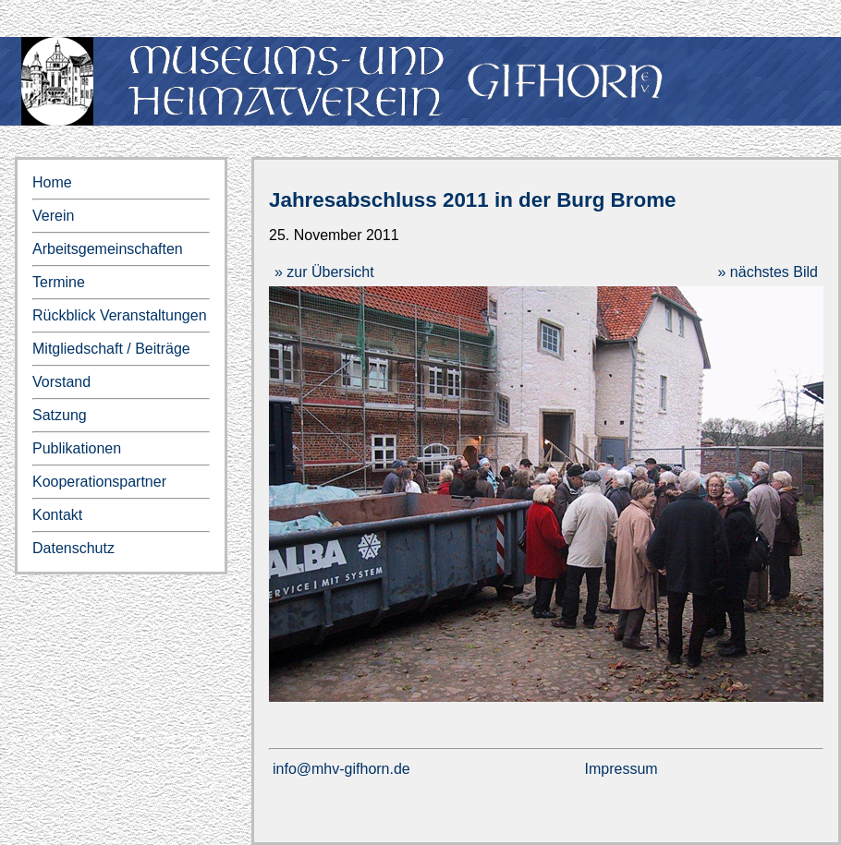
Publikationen (76, 448)
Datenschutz (73, 548)
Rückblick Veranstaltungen (119, 315)
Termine (58, 282)
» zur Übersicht (324, 272)
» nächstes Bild (767, 272)
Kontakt (57, 515)
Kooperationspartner (99, 481)
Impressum (621, 769)
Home (52, 182)
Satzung (59, 415)
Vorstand (61, 382)
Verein (53, 215)
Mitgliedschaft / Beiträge (111, 348)
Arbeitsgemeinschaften (107, 249)
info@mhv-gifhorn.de (341, 769)
